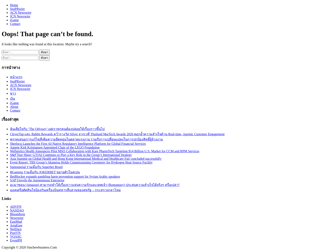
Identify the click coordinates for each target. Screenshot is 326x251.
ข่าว (13, 93)
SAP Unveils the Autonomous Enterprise (37, 180)
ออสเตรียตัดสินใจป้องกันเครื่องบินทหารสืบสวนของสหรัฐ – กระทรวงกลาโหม (65, 190)
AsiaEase (16, 225)
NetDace (16, 229)
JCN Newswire (20, 16)
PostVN (15, 233)
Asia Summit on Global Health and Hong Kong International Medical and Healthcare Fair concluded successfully (86, 158)
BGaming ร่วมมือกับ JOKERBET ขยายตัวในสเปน (45, 172)
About (14, 106)
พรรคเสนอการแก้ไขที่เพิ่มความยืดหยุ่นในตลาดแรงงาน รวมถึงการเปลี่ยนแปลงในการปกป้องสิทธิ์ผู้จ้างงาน (86, 139)
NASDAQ (17, 210)
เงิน (12, 98)
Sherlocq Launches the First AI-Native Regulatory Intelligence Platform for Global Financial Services (78, 143)
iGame (14, 20)
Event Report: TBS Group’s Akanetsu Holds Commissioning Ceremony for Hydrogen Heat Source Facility (81, 162)
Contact (15, 24)
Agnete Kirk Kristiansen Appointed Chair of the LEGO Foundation (55, 147)
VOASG (15, 236)
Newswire (16, 218)
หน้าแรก (16, 77)
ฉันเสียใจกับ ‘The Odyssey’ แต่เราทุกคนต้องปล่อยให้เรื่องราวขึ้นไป (57, 129)
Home (14, 5)
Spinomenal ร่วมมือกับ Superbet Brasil (36, 167)
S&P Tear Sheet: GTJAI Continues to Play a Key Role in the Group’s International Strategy (71, 155)
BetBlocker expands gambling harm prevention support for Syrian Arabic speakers (65, 176)
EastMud (16, 221)
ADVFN (15, 206)
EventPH (16, 240)
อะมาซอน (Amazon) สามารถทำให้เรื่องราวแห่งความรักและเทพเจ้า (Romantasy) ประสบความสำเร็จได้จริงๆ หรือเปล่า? (95, 185)
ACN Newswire (20, 12)
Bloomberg (17, 214)
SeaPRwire (17, 9)
